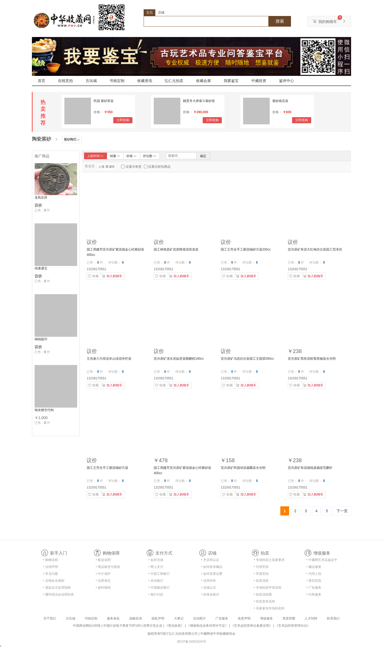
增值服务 (266, 618)
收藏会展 (203, 81)
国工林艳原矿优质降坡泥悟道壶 (176, 249)
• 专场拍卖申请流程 (267, 587)
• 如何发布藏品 (211, 567)
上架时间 (95, 156)
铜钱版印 (41, 339)
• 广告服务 (313, 587)
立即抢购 (122, 120)
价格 (131, 155)
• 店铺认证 (208, 587)
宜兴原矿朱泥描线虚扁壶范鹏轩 (310, 468)
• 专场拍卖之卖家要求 (269, 560)
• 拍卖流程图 (263, 594)
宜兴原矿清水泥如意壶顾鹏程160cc (179, 358)
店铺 (161, 12)
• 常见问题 (50, 574)
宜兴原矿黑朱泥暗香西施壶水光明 (312, 358)
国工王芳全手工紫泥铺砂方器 (107, 468)
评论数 (150, 155)
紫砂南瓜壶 (280, 101)
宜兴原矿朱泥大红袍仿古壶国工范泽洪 (315, 249)
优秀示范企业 (152, 626)
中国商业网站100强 (87, 626)
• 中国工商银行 (159, 574)
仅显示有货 (133, 167)
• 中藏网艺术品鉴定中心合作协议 (321, 561)
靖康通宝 (41, 268)
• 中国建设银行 (159, 587)
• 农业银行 (155, 581)
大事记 (179, 618)
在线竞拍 (65, 81)
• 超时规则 (103, 587)
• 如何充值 (155, 560)
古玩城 (91, 81)
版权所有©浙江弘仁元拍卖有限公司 (173, 633)
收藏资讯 (144, 81)
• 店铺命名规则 (53, 581)
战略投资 (135, 618)
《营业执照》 (174, 626)
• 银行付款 (155, 594)
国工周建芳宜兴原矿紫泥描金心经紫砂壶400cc (115, 252)
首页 (41, 81)
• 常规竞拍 (261, 574)
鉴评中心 (286, 81)
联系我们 (333, 618)
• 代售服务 (313, 594)
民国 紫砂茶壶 (104, 101)
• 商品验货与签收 (108, 567)
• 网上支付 (155, 567)
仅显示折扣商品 (159, 167)
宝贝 (149, 12)
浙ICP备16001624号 (191, 641)
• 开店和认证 (210, 560)
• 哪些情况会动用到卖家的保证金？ (58, 595)
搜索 (280, 21)
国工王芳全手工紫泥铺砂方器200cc (246, 249)
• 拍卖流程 (261, 581)
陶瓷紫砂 (41, 139)
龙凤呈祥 (41, 197)
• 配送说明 (103, 560)
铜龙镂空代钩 (44, 410)
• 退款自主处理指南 (57, 587)
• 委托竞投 (313, 581)
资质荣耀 (288, 618)
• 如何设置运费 (211, 574)
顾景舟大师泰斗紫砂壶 (199, 101)
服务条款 (113, 618)
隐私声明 (158, 618)
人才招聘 (311, 618)
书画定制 (117, 81)
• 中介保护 (103, 574)
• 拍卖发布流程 (264, 601)
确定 (203, 156)
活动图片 (199, 618)
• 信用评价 (208, 581)
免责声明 (244, 618)
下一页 (342, 511)
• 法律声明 (50, 567)
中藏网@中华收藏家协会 (217, 633)
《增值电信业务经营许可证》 (207, 626)
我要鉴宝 (231, 81)
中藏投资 (258, 81)
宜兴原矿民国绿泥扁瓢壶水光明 (243, 468)
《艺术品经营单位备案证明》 (251, 626)
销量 (115, 155)
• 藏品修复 (313, 567)
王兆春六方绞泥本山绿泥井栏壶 (109, 358)
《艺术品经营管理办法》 (292, 626)
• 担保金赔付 (210, 594)
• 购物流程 (50, 560)
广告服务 (221, 618)
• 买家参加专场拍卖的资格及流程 (269, 609)
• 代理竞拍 (261, 567)
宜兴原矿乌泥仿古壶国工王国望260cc (247, 358)
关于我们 (49, 618)
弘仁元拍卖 (174, 81)
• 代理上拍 (313, 574)
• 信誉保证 (103, 581)
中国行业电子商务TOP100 (121, 626)
